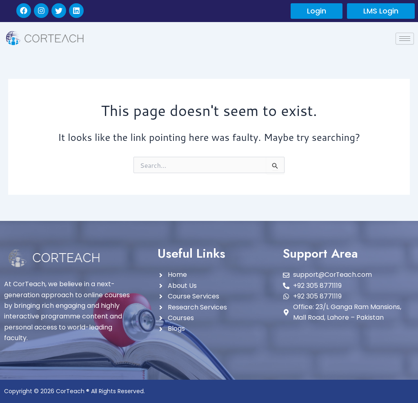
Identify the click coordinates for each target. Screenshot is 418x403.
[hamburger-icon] (405, 39)
